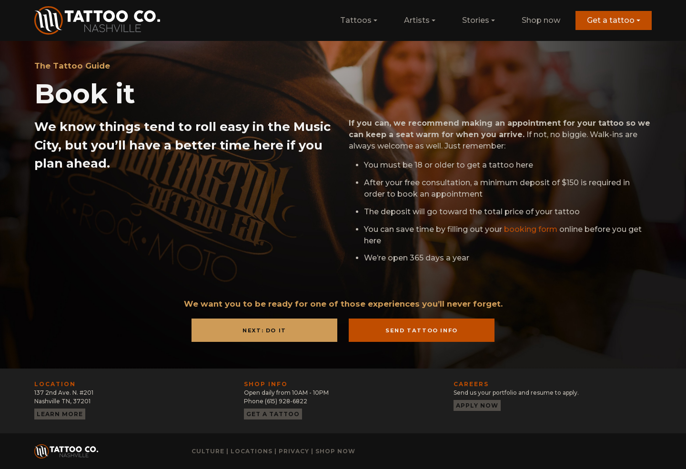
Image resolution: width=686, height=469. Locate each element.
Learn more (60, 414)
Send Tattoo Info (421, 330)
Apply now (477, 405)
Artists (417, 20)
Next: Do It (264, 330)
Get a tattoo (273, 414)
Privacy (294, 451)
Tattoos (356, 20)
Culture (208, 451)
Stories (475, 20)
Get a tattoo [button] (611, 20)
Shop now (541, 20)
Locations (251, 451)
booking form (530, 229)
